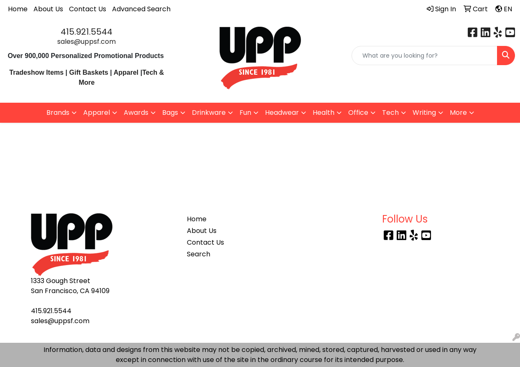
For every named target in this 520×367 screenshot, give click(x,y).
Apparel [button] (96, 112)
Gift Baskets (88, 72)
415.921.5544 (86, 32)
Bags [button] (170, 112)
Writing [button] (424, 112)
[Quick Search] (424, 55)
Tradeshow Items (36, 72)
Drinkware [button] (209, 112)
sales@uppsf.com (86, 41)
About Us (48, 9)
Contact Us (87, 9)
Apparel (127, 72)
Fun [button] (245, 112)
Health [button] (323, 112)
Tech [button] (390, 112)
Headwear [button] (282, 112)
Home (18, 9)
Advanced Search (141, 9)
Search (198, 254)
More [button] (458, 112)
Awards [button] (136, 112)
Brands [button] (57, 112)
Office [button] (358, 112)
